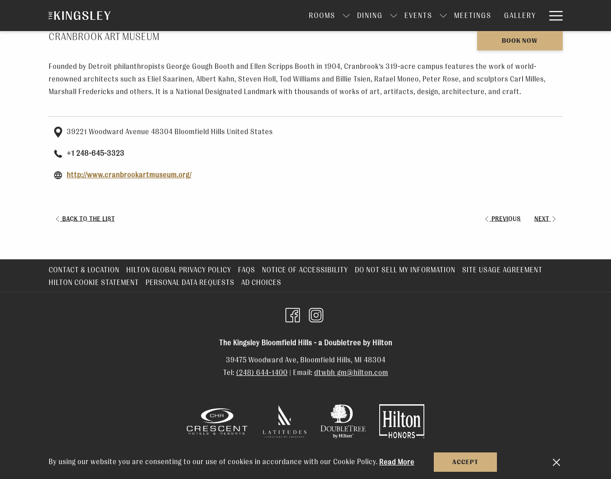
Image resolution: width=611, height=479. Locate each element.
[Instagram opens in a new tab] (316, 314)
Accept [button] (465, 462)
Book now (519, 41)
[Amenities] (516, 15)
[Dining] (318, 15)
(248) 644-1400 (262, 373)
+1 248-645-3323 (95, 153)
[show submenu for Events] (391, 15)
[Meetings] (421, 15)
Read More (396, 462)
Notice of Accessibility (305, 270)
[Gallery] (468, 15)
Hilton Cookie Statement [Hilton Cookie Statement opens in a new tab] (95, 283)
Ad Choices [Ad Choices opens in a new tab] (262, 283)
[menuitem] (85, 270)
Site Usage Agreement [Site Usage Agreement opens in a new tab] (503, 270)
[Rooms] (270, 15)
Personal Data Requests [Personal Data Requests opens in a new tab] (191, 283)
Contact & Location (84, 270)
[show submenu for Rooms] (294, 15)
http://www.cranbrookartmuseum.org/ (129, 175)
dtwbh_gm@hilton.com (351, 373)
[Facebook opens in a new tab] (292, 314)
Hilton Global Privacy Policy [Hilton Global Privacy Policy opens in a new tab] (180, 270)
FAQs (246, 270)
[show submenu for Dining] (341, 15)
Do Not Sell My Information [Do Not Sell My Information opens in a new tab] (406, 270)
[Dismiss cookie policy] (556, 462)
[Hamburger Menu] (552, 15)
